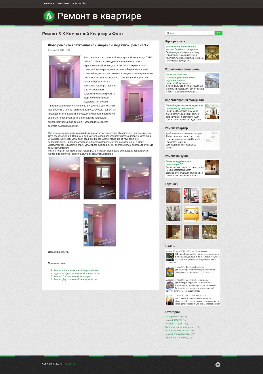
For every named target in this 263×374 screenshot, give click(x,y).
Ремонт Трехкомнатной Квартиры (72, 276)
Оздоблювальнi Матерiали (184, 100)
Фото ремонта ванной (61, 133)
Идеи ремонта (175, 41)
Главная (49, 3)
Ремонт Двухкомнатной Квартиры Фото (75, 279)
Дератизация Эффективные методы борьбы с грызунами (192, 48)
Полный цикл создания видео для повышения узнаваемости (192, 107)
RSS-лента (69, 363)
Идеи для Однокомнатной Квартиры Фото (77, 273)
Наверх (218, 365)
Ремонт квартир (176, 128)
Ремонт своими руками (180, 334)
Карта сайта (80, 3)
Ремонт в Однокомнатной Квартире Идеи (76, 270)
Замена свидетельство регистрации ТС (192, 163)
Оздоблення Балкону (179, 337)
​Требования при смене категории (192, 133)
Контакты (63, 3)
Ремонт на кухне (177, 156)
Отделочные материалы (182, 69)
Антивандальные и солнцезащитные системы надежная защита (192, 77)
